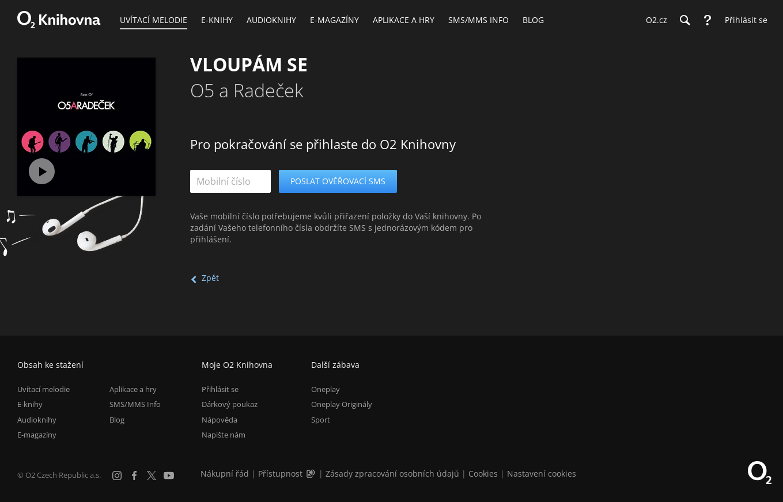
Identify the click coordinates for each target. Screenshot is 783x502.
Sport (320, 419)
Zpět (210, 277)
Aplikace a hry (133, 389)
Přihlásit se (220, 389)
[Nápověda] (707, 20)
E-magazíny (36, 434)
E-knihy (30, 404)
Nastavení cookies (541, 473)
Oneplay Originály (341, 404)
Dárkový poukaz (230, 404)
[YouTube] (168, 475)
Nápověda (219, 419)
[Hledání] (684, 20)
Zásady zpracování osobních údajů (392, 473)
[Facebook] (134, 475)
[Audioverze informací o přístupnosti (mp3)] (312, 473)
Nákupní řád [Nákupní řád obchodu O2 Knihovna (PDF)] (225, 473)
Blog (116, 419)
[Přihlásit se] (743, 20)
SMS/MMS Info (135, 404)
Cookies (483, 473)
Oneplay (325, 389)
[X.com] (151, 475)
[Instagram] (117, 475)
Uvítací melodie (43, 389)
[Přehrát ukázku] (41, 171)
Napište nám (223, 434)
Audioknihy (36, 419)
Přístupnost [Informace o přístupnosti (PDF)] (280, 473)
